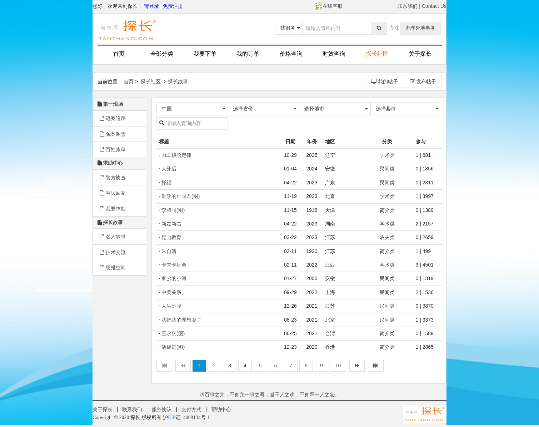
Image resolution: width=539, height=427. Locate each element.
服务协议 (162, 409)
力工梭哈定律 (176, 155)
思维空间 (113, 268)
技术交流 (113, 252)
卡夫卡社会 (173, 265)
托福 (166, 182)
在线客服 (328, 6)
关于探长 (420, 54)
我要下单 (205, 54)
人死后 (168, 169)
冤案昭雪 (113, 134)
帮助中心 (221, 409)
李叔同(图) (173, 210)
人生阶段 (171, 306)
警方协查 (113, 178)
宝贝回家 (113, 193)
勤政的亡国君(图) (180, 196)
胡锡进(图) (173, 347)
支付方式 (191, 409)
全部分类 (161, 54)
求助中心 (113, 163)
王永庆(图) (173, 333)
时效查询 (334, 54)
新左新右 (171, 224)
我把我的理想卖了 (181, 320)
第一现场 (113, 104)
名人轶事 (113, 236)
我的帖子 (384, 82)
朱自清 (168, 251)
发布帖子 (423, 82)
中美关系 (171, 292)
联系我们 (408, 6)
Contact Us (434, 6)
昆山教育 (171, 237)
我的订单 (247, 54)
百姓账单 (113, 149)
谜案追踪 (113, 118)
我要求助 (113, 209)
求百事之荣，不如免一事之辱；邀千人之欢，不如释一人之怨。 (270, 394)
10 (338, 365)
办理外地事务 (420, 28)
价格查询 (291, 54)
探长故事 (178, 81)
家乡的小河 (173, 278)
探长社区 (377, 54)
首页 (119, 54)
